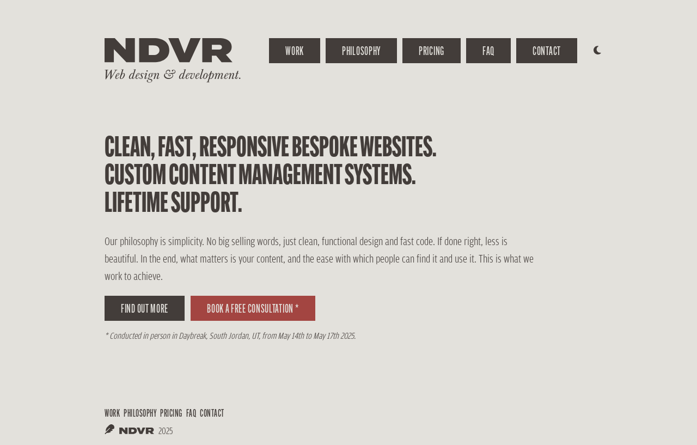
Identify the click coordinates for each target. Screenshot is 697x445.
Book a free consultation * (253, 308)
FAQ (488, 50)
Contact (547, 50)
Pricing (431, 50)
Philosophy (361, 50)
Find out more (144, 308)
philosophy (140, 412)
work (294, 50)
